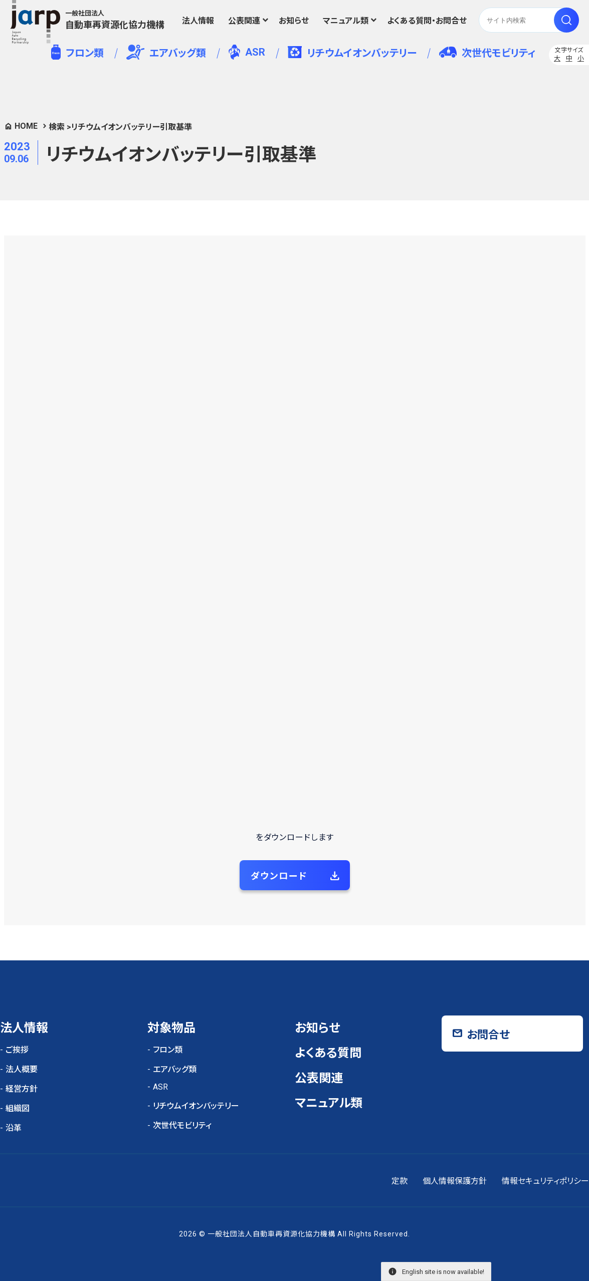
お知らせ (294, 21)
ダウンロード (279, 876)
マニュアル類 (345, 21)
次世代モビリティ (487, 53)
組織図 (18, 1108)
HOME (26, 126)
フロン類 (77, 52)
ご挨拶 (17, 1050)
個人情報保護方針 (455, 1181)
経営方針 (22, 1089)
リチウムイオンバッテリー (352, 52)
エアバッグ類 (166, 52)
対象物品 (171, 1028)
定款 (399, 1181)
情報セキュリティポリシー (545, 1181)
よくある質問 (328, 1053)
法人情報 (198, 21)
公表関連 (244, 21)
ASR (247, 52)
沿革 (14, 1128)
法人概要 (22, 1069)
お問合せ (488, 1035)
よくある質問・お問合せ (427, 21)
